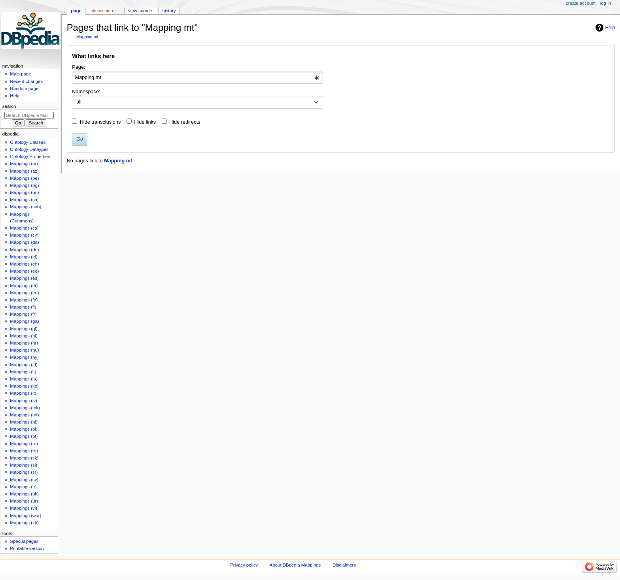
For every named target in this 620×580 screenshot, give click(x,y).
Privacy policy (244, 565)
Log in (605, 3)
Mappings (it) (23, 371)
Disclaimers (344, 565)
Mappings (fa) (24, 300)
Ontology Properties (30, 156)
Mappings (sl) (23, 465)
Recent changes (26, 81)
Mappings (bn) (24, 192)
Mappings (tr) (23, 486)
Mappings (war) (25, 515)
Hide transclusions (100, 122)
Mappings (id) (23, 364)
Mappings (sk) (24, 458)
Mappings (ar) (24, 163)
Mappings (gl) (23, 328)
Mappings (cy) (24, 235)
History (169, 10)
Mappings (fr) (23, 314)
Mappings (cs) (24, 228)
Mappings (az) (24, 171)
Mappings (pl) (23, 429)
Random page (24, 88)
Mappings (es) (24, 278)
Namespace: (86, 91)
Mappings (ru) (24, 443)
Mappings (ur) (24, 501)
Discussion (102, 10)
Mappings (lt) (23, 393)
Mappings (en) (24, 264)
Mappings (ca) (24, 199)
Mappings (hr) (24, 343)
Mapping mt (87, 36)
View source (140, 10)
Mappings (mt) (24, 414)
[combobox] (197, 78)
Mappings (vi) (23, 508)
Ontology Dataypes (29, 149)
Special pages (24, 541)
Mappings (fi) (23, 307)
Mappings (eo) (24, 271)
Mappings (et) (24, 285)
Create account (580, 3)
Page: (78, 67)
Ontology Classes (27, 142)
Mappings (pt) (24, 436)
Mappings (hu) (24, 350)
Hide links (145, 122)
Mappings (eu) (24, 292)
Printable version (26, 548)
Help (610, 27)
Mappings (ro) (24, 450)
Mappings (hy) (24, 357)
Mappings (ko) (24, 386)
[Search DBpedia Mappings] (29, 115)
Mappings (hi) (23, 335)
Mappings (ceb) (25, 206)
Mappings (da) (24, 242)
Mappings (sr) (24, 472)
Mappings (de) (24, 249)
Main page (20, 74)
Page (76, 10)
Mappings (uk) (24, 493)
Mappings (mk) (25, 407)
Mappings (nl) (23, 422)
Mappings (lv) (23, 400)
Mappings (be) (24, 178)
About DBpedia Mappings (295, 565)
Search (9, 106)
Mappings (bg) (24, 185)
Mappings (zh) (24, 522)
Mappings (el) (23, 256)
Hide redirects (184, 122)
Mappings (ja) (23, 379)
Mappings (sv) (24, 479)
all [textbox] (78, 102)
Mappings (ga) (24, 321)
